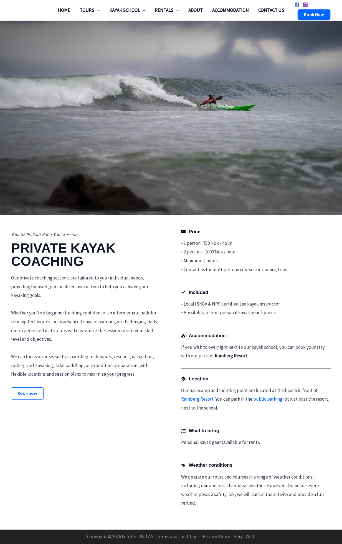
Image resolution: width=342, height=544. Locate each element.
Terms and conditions (178, 536)
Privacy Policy (216, 536)
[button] (314, 15)
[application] (97, 10)
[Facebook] (297, 4)
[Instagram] (305, 4)
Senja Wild (244, 536)
